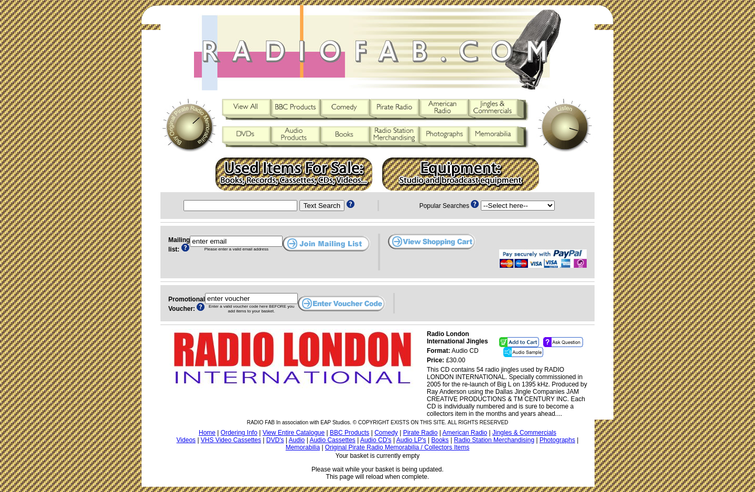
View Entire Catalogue (294, 432)
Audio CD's (376, 440)
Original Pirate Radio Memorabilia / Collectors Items (397, 447)
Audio (297, 440)
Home (207, 432)
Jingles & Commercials (524, 432)
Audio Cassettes (332, 440)
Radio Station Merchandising (494, 440)
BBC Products (349, 432)
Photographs (557, 440)
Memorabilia (303, 447)
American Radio (465, 432)
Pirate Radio (420, 432)
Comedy (386, 432)
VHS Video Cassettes (231, 440)
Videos (186, 440)
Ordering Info (239, 432)
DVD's (275, 440)
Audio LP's (411, 440)
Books (440, 440)
